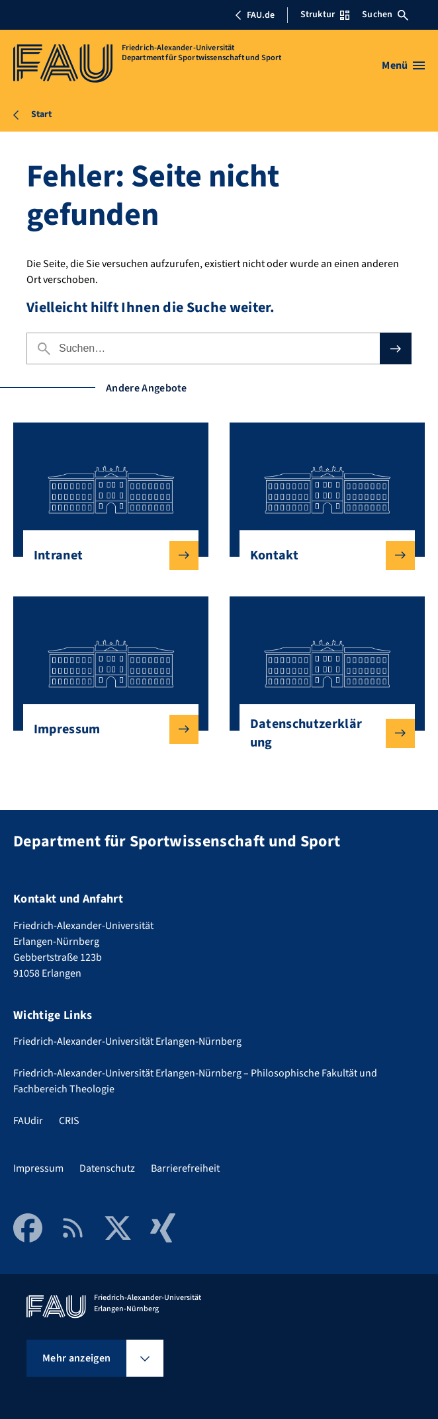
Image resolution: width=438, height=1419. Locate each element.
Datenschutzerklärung (322, 733)
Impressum (106, 729)
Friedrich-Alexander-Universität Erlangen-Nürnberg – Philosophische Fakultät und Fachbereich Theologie (195, 1081)
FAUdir (28, 1121)
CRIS (69, 1121)
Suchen (385, 14)
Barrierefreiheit (185, 1168)
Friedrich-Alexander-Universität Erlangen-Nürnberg (127, 1041)
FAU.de (254, 15)
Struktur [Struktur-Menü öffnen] (324, 14)
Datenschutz (107, 1168)
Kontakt (322, 555)
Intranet (106, 555)
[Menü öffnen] (403, 65)
